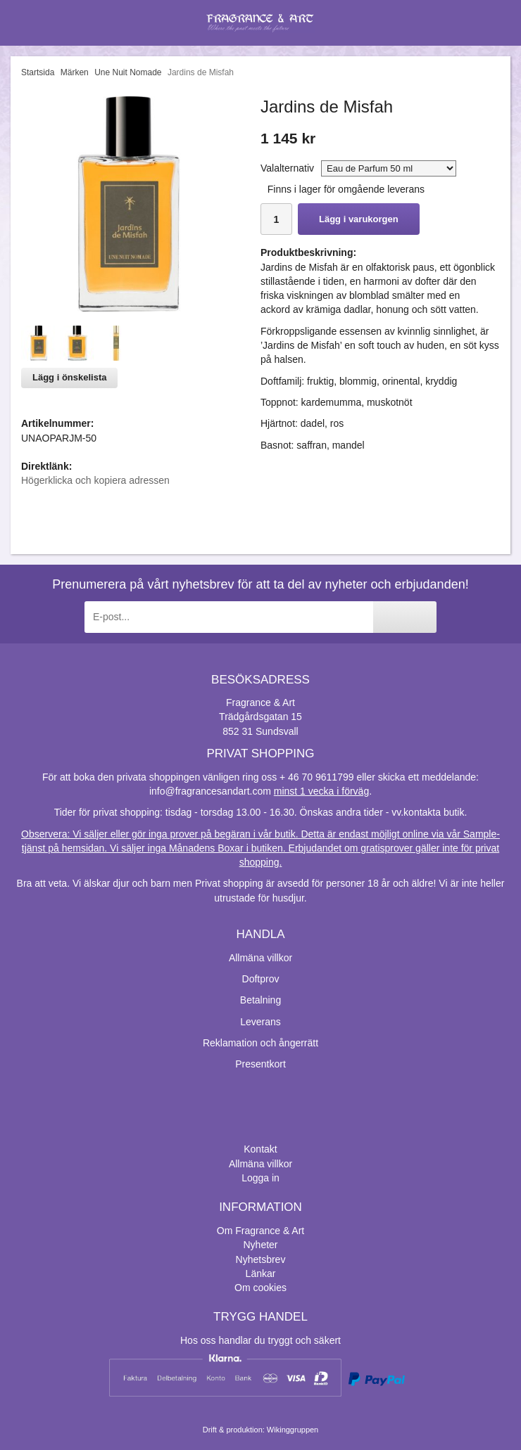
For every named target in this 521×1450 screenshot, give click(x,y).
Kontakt (260, 1149)
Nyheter (260, 1244)
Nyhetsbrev (261, 1259)
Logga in (260, 1177)
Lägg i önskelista (69, 377)
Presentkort (260, 1064)
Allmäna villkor (260, 957)
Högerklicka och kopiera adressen (95, 480)
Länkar (261, 1273)
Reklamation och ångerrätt (260, 1042)
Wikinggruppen (292, 1429)
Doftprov (261, 978)
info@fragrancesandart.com (210, 791)
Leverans (260, 1021)
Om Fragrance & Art (260, 1230)
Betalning (260, 1000)
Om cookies (260, 1287)
